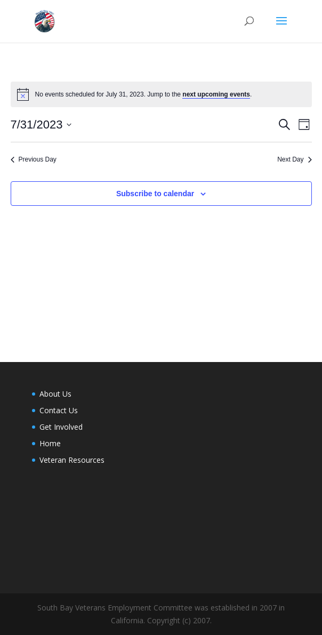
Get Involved (61, 427)
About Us (55, 394)
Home (50, 443)
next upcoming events (216, 94)
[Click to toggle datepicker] (41, 124)
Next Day (294, 159)
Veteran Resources (71, 460)
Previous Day (34, 159)
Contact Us (58, 410)
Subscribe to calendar (155, 193)
